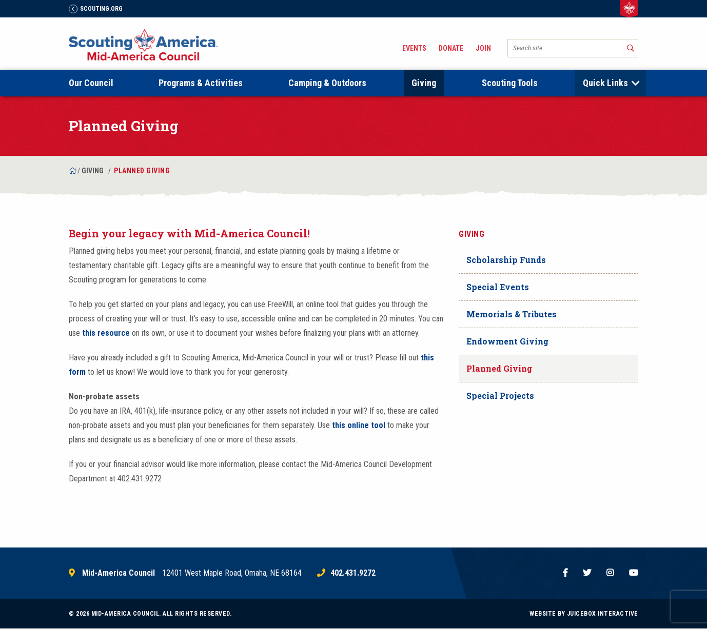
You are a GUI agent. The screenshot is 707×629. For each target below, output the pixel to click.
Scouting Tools (510, 82)
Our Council (91, 82)
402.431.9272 (353, 573)
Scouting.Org (96, 8)
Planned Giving (499, 368)
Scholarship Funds (506, 259)
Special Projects (500, 395)
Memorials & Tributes (511, 314)
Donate (451, 48)
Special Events (497, 286)
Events (414, 48)
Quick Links (605, 82)
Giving (423, 82)
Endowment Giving (507, 341)
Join (483, 48)
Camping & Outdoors (327, 82)
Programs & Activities (201, 82)
